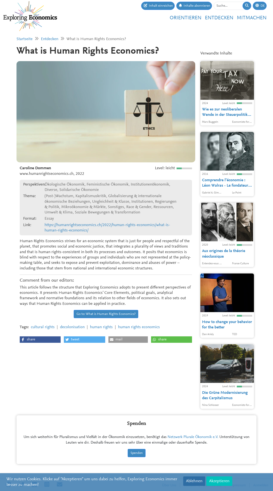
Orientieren (185, 18)
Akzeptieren (219, 481)
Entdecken (219, 18)
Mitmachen (252, 18)
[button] (40, 339)
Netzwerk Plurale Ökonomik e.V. (193, 437)
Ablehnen (194, 481)
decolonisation (72, 327)
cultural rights (43, 327)
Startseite (24, 39)
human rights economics (139, 327)
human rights (101, 327)
